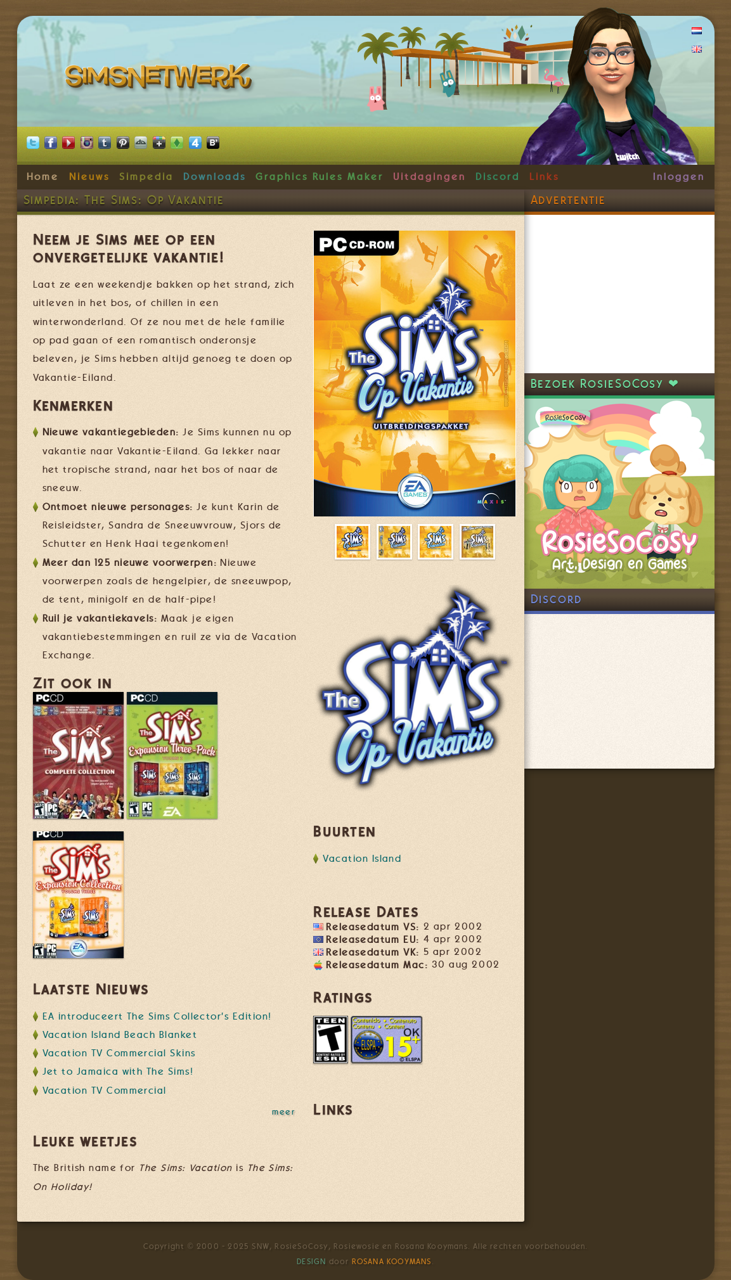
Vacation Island (362, 858)
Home (43, 176)
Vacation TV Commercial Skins (119, 1053)
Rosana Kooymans (392, 1261)
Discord (497, 176)
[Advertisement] (619, 294)
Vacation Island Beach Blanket (120, 1034)
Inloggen (678, 176)
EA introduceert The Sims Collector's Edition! (157, 1016)
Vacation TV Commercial (104, 1090)
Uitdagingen (429, 176)
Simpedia (146, 176)
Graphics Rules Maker (320, 176)
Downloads (214, 176)
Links (544, 176)
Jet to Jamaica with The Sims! (118, 1071)
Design (311, 1261)
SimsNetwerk (161, 79)
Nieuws (89, 176)
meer (283, 1111)
